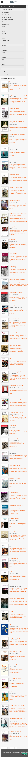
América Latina (5, 48)
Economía (4, 57)
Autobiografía (4, 50)
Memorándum (4, 28)
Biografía (3, 52)
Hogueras (3, 26)
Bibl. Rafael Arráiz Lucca (6, 21)
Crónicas (3, 55)
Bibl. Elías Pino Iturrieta (6, 17)
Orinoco (3, 31)
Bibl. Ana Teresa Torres (6, 14)
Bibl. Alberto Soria (5, 12)
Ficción (3, 64)
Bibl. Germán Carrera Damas (7, 19)
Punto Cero (4, 33)
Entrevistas (4, 62)
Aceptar (24, 754)
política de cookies (17, 754)
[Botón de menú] (2, 2)
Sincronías (4, 35)
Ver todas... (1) (5, 74)
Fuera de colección (5, 24)
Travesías (3, 38)
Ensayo (3, 59)
